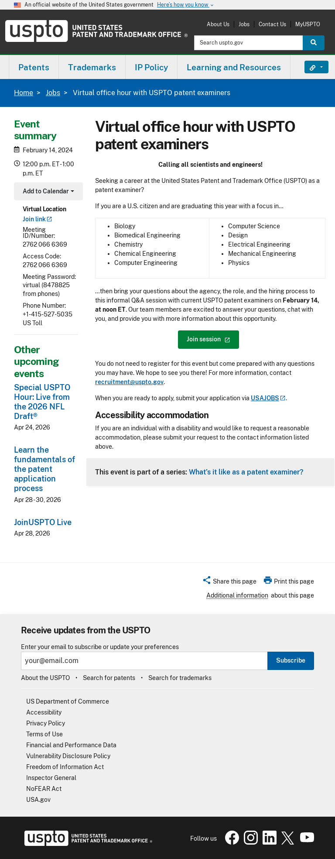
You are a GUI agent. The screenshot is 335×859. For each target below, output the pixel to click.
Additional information (237, 595)
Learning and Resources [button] (234, 67)
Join (37, 219)
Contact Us (272, 24)
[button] (229, 582)
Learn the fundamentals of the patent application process (44, 469)
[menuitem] (34, 67)
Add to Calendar (47, 192)
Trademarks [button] (92, 67)
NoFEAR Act (44, 788)
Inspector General (51, 777)
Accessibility (44, 712)
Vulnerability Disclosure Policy (68, 755)
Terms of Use (44, 734)
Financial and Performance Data (71, 745)
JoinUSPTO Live (43, 522)
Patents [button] (33, 67)
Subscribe (290, 660)
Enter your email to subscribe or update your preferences (100, 647)
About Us (218, 24)
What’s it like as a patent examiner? (246, 472)
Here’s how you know (186, 5)
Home (23, 93)
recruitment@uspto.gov (129, 381)
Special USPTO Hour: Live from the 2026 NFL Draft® (42, 402)
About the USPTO (45, 677)
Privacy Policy (45, 723)
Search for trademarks (180, 677)
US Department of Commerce (67, 701)
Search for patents (109, 677)
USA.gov (38, 799)
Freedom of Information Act (65, 766)
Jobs (244, 24)
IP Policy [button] (151, 67)
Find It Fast (309, 67)
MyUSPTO (307, 24)
